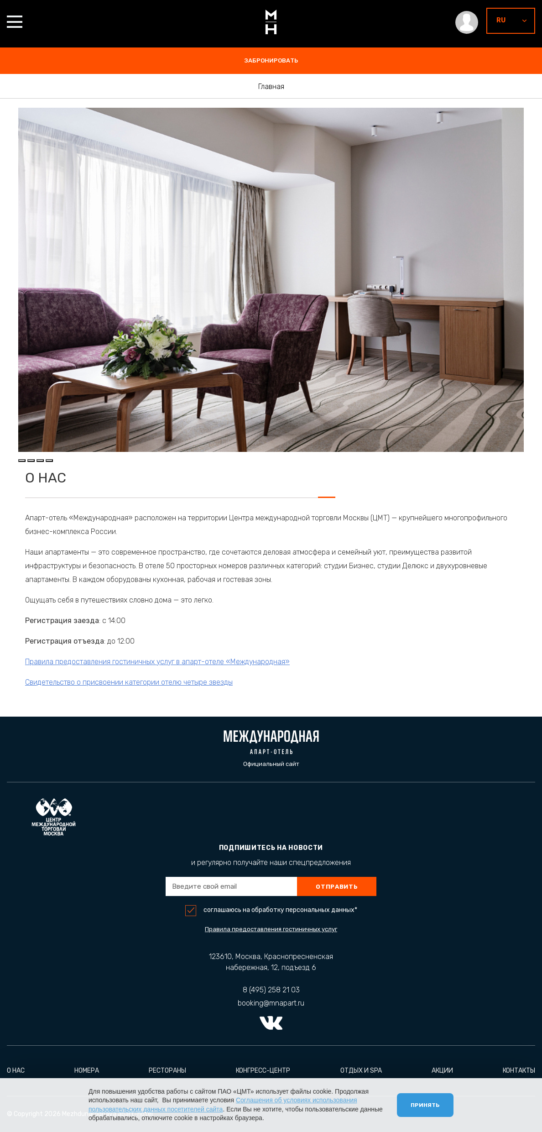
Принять (425, 1105)
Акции (442, 1070)
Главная (271, 87)
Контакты (519, 1070)
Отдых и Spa (361, 1070)
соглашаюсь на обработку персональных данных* (280, 910)
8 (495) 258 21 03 (271, 989)
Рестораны (167, 1070)
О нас (16, 1070)
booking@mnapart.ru (271, 1003)
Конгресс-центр (263, 1070)
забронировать (271, 60)
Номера (86, 1070)
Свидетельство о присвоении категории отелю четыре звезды (135, 682)
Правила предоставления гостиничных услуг (271, 929)
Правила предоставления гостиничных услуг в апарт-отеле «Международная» (163, 661)
